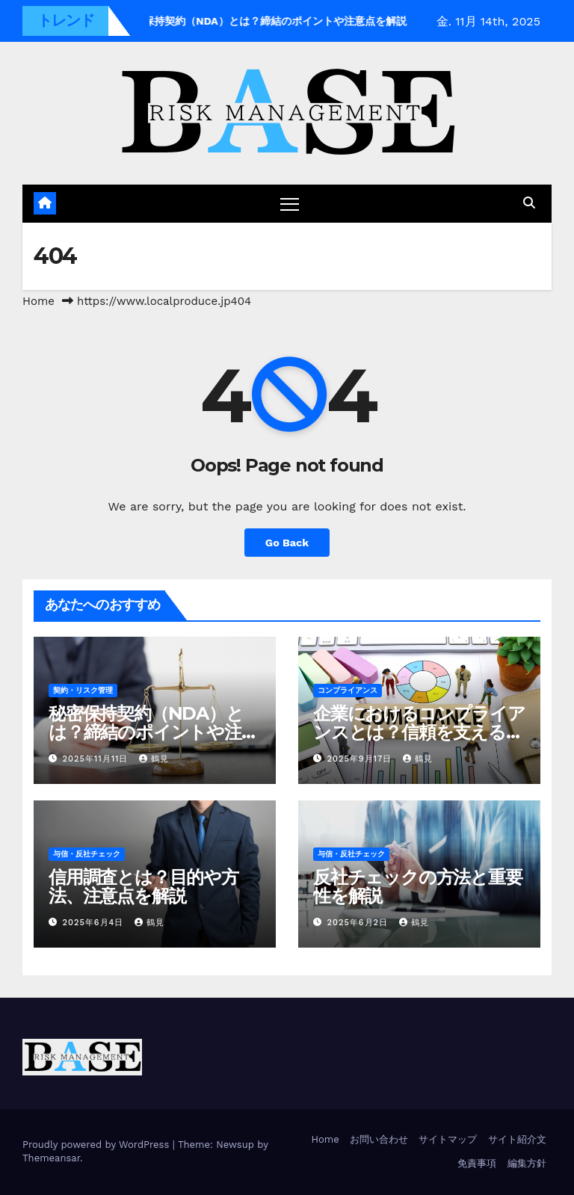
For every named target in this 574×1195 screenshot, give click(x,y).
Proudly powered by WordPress (97, 1144)
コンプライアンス (347, 690)
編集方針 (526, 1163)
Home (38, 301)
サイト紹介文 (517, 1139)
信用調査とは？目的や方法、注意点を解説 (143, 886)
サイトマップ (448, 1139)
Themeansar (51, 1158)
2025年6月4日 (95, 922)
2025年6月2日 (359, 922)
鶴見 (154, 759)
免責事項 (476, 1163)
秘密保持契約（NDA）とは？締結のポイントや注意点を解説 (154, 732)
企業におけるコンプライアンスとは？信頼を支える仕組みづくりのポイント (419, 732)
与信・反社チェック (86, 854)
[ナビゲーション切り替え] (289, 203)
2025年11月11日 (97, 759)
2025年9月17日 (361, 759)
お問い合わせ (379, 1139)
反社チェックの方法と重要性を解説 (417, 886)
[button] (529, 203)
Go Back (287, 543)
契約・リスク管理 (83, 690)
